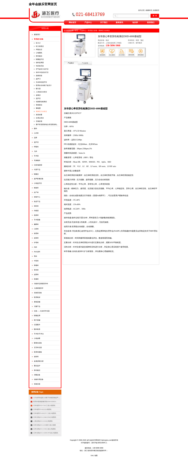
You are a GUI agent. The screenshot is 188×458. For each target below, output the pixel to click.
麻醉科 (36, 224)
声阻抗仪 (39, 49)
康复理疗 (37, 34)
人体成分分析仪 (41, 92)
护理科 (36, 242)
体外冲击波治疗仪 (42, 72)
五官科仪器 (38, 347)
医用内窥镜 (38, 352)
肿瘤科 (36, 265)
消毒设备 (37, 375)
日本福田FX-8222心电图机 (42, 409)
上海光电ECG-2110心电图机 (43, 421)
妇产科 (36, 192)
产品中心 (88, 22)
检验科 (36, 188)
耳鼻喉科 (37, 160)
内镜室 (36, 211)
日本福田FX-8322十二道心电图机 (44, 413)
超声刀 (38, 79)
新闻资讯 (119, 22)
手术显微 (37, 220)
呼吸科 (36, 147)
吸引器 (38, 89)
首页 (76, 30)
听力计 (38, 43)
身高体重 (39, 115)
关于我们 (103, 22)
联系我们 (150, 22)
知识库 (135, 22)
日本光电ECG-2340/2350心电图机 (44, 417)
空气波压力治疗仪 (42, 69)
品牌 (35, 138)
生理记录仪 (40, 118)
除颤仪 (36, 174)
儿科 (35, 151)
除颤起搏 (37, 315)
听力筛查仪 (40, 46)
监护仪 (38, 98)
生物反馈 (39, 121)
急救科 (36, 215)
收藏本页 (149, 10)
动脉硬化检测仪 (41, 102)
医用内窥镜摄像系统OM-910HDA (44, 401)
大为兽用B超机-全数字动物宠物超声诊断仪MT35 (50, 398)
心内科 (36, 133)
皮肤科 (36, 238)
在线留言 (156, 10)
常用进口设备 (38, 39)
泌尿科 (36, 274)
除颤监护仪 (40, 59)
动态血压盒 (40, 66)
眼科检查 (37, 329)
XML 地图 (93, 455)
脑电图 (38, 108)
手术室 (36, 156)
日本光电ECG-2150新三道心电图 (44, 425)
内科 (35, 247)
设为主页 (141, 10)
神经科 (36, 206)
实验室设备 (38, 293)
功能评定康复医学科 (41, 284)
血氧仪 (38, 95)
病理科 (36, 233)
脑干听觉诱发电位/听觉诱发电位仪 (47, 124)
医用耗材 (37, 297)
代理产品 (37, 169)
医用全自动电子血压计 (44, 85)
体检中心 (37, 197)
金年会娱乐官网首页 (43, 4)
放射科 (36, 357)
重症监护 (37, 366)
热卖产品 (37, 201)
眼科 (35, 128)
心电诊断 (37, 338)
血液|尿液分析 (39, 361)
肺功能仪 (39, 56)
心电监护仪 (38, 183)
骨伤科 (36, 270)
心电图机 (39, 53)
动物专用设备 (38, 379)
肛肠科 (36, 279)
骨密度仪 (39, 105)
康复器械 (37, 302)
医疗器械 (37, 320)
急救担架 (39, 76)
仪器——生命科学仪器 (42, 311)
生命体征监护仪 (41, 82)
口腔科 (36, 229)
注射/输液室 (38, 165)
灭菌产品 (37, 306)
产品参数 (85, 63)
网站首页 (72, 22)
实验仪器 (37, 384)
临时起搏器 (40, 62)
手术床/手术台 (39, 334)
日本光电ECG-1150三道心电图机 (44, 429)
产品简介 (71, 63)
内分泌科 (37, 252)
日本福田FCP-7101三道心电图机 (44, 405)
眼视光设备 (38, 343)
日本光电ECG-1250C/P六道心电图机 (45, 433)
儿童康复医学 (38, 288)
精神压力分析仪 (41, 111)
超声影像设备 (38, 179)
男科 (35, 256)
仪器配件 (37, 325)
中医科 (36, 261)
